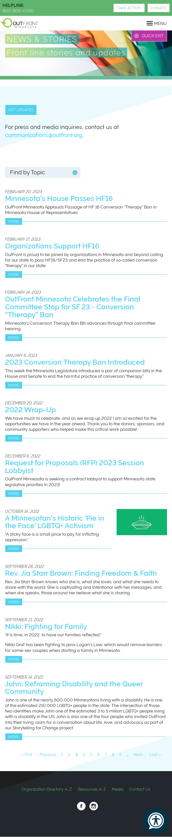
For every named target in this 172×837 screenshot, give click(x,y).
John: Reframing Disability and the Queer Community (74, 688)
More (13, 221)
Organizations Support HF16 (52, 246)
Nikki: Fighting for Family (46, 626)
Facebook (81, 806)
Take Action (129, 8)
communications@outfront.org (43, 135)
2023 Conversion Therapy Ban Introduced (75, 362)
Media (117, 789)
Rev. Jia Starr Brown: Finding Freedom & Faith (81, 573)
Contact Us (139, 789)
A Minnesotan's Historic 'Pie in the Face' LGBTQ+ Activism (54, 522)
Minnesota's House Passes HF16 (59, 198)
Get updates (20, 110)
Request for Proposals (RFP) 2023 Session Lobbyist (74, 467)
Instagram (93, 806)
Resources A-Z (92, 789)
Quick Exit (153, 35)
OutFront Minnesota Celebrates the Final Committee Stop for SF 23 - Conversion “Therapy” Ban (72, 307)
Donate (158, 8)
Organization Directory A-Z (47, 789)
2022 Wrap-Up (30, 410)
